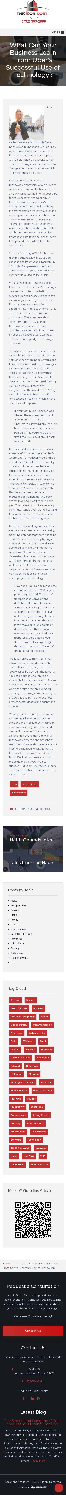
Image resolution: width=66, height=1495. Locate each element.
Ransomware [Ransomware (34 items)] (18, 1115)
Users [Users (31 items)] (14, 1156)
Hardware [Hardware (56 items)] (46, 1049)
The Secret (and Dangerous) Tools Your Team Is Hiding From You (33, 1422)
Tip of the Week (19, 957)
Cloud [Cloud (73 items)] (44, 1016)
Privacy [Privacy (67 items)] (31, 1098)
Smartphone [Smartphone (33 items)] (18, 1131)
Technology (19, 792)
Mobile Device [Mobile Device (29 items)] (19, 1090)
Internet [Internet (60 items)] (15, 1066)
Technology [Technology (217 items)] (34, 1139)
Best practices (18, 905)
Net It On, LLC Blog (21, 934)
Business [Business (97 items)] (38, 1008)
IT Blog (14, 924)
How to (14, 919)
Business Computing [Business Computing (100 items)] (23, 1016)
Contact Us (33, 1330)
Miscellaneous (18, 929)
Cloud (14, 915)
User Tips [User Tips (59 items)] (29, 1156)
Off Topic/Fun (18, 943)
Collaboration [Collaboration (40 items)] (19, 1024)
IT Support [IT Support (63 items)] (17, 1074)
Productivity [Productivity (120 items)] (18, 1107)
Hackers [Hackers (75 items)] (30, 1049)
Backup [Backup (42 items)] (30, 1000)
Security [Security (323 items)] (15, 1123)
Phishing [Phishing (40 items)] (16, 1098)
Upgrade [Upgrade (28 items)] (41, 1148)
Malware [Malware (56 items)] (34, 1074)
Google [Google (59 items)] (15, 1049)
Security (15, 948)
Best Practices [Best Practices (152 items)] (19, 1008)
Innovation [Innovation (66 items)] (42, 1057)
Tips (13, 962)
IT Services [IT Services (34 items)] (32, 1066)
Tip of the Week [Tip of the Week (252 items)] (20, 1148)
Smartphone (29, 784)
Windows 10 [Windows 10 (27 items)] (17, 1164)
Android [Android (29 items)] (15, 1000)
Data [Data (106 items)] (14, 1041)
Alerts (14, 900)
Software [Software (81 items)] (16, 1139)
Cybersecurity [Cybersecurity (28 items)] (37, 1033)
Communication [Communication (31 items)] (42, 1024)
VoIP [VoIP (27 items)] (42, 1156)
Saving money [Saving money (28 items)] (41, 1115)
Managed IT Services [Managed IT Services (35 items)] (23, 1082)
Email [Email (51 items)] (43, 1041)
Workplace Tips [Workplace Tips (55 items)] (39, 1164)
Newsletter (16, 938)
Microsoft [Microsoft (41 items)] (46, 1082)
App (14, 784)
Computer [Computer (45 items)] (17, 1033)
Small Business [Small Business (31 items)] (35, 1123)
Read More (39, 1460)
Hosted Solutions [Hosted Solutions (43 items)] (20, 1057)
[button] (56, 32)
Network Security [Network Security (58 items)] (43, 1090)
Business (16, 910)
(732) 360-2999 (34, 21)
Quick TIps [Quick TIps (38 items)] (37, 1107)
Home (7, 1263)
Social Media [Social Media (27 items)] (39, 1131)
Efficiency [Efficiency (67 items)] (28, 1041)
